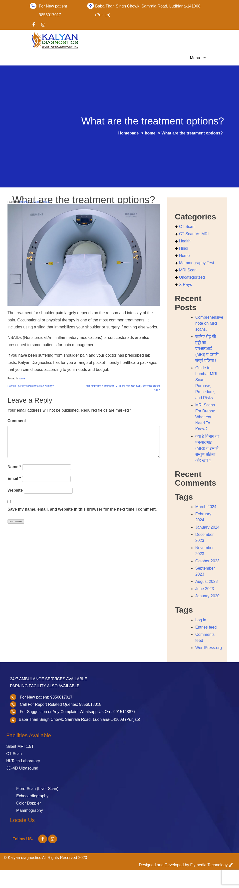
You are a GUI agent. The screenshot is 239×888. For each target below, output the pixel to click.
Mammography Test (196, 263)
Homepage (128, 133)
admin (46, 202)
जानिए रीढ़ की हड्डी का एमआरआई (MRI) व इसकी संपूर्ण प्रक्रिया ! (207, 348)
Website (15, 490)
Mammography (29, 810)
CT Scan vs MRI (194, 234)
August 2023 (206, 581)
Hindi (183, 248)
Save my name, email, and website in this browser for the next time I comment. (82, 509)
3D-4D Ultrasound (22, 768)
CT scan (187, 226)
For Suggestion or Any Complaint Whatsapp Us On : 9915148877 (77, 712)
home (150, 133)
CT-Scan (14, 754)
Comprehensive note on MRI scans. (209, 323)
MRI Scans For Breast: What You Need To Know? (205, 417)
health (185, 241)
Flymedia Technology (209, 865)
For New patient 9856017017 (53, 6)
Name (14, 467)
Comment (16, 421)
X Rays (185, 284)
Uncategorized (192, 277)
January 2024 (207, 527)
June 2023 (204, 589)
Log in (200, 620)
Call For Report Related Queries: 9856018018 (60, 704)
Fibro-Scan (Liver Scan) (37, 789)
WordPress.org (208, 648)
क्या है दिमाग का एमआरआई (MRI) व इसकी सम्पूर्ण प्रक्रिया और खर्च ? (207, 448)
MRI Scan (188, 270)
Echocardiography (32, 796)
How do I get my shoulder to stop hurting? (30, 386)
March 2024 (206, 507)
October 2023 (207, 561)
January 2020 (207, 596)
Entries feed (206, 627)
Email (14, 478)
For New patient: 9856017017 (46, 697)
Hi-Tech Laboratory (23, 761)
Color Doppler (28, 803)
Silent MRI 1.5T (20, 746)
